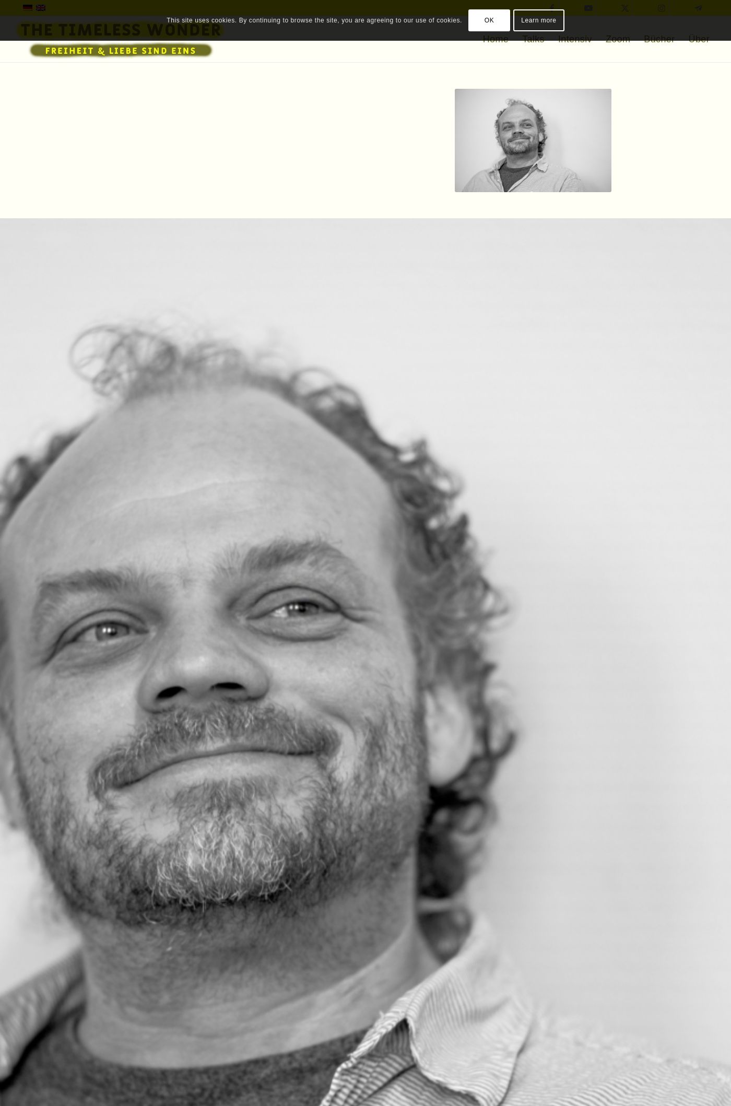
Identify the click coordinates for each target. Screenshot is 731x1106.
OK (489, 20)
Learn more (538, 20)
